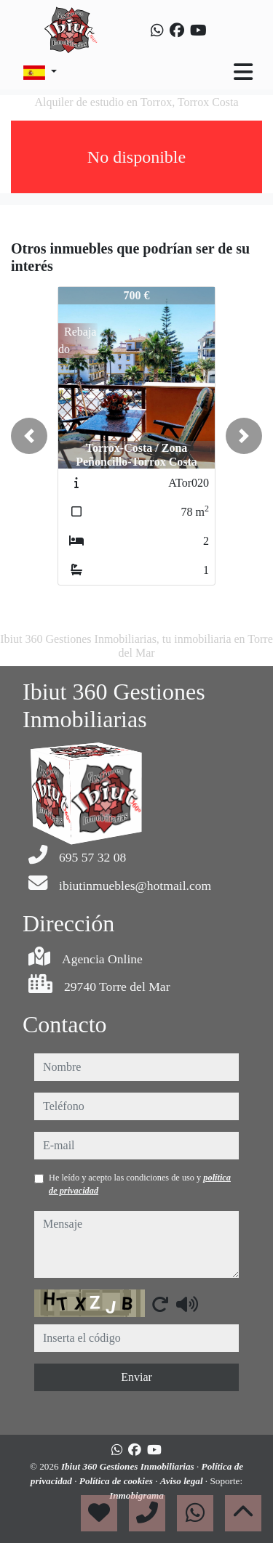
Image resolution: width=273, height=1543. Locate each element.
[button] (29, 436)
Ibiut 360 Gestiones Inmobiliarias (129, 1466)
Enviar (136, 1377)
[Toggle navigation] (243, 72)
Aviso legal (182, 1480)
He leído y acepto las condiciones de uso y (140, 1184)
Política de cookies (117, 1480)
